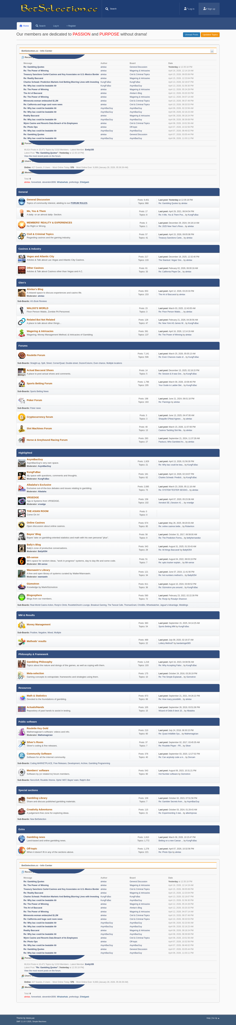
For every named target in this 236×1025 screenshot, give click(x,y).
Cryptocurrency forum (40, 417)
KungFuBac (106, 82)
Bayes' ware (73, 780)
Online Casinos (36, 522)
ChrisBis (141, 605)
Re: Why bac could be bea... (171, 465)
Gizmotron (33, 583)
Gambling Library (37, 798)
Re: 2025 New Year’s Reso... (172, 226)
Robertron (189, 526)
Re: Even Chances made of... (172, 357)
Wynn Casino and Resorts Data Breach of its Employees (51, 123)
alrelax (103, 67)
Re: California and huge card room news (43, 104)
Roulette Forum (36, 355)
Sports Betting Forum (39, 383)
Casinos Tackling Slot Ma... (171, 430)
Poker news (35, 408)
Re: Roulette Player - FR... (171, 746)
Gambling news (36, 837)
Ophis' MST (61, 780)
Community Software (39, 753)
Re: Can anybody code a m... (172, 757)
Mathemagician (45, 735)
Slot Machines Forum (39, 428)
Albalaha (42, 491)
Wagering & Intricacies (140, 71)
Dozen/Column (85, 363)
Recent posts (30, 57)
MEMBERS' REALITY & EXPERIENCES (49, 222)
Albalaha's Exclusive (39, 484)
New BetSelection (38, 819)
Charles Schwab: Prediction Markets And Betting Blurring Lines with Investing (61, 82)
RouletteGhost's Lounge (79, 605)
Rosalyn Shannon (179, 599)
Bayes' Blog (34, 534)
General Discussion (138, 67)
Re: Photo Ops (31, 127)
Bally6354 (42, 551)
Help (208, 1018)
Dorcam (191, 757)
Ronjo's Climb (60, 605)
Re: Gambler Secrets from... (171, 801)
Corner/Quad (59, 363)
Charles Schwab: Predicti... (171, 477)
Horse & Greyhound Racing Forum (47, 440)
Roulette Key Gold (37, 728)
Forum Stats (29, 143)
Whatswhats (62, 182)
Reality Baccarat (31, 116)
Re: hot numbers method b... (171, 575)
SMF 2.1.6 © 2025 (23, 1021)
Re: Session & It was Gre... (171, 374)
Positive (33, 632)
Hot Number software (168, 774)
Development (74, 763)
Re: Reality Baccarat (33, 78)
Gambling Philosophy (39, 661)
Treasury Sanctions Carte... (171, 238)
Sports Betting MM (167, 626)
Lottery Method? (166, 643)
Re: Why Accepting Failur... (171, 665)
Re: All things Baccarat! (169, 550)
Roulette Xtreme (47, 780)
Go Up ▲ (216, 1018)
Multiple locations (114, 363)
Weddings (183, 605)
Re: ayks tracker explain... (170, 562)
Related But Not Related (41, 319)
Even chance (99, 363)
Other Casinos (35, 268)
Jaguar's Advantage (169, 605)
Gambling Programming (99, 763)
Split (43, 363)
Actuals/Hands (35, 707)
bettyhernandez (194, 538)
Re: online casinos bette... (170, 526)
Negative (42, 632)
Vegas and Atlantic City (40, 256)
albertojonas (191, 813)
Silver (188, 746)
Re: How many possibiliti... (171, 699)
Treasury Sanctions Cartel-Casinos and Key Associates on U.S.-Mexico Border (61, 74)
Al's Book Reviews (38, 301)
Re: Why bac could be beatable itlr (40, 86)
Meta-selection (35, 673)
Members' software (38, 770)
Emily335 (89, 150)
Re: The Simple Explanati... (171, 677)
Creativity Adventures (39, 809)
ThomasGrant (130, 605)
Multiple (57, 632)
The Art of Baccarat (33, 93)
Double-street (72, 363)
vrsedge (42, 504)
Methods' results (36, 641)
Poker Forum (34, 400)
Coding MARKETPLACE (41, 763)
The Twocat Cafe (115, 605)
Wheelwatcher (152, 605)
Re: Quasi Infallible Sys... (170, 734)
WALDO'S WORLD (37, 308)
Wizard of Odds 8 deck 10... (171, 711)
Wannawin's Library (38, 570)
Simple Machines (39, 1021)
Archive (84, 763)
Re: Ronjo (163, 599)
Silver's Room (35, 742)
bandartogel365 (184, 643)
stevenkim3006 (49, 182)
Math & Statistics (37, 695)
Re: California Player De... (170, 271)
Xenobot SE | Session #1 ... (171, 503)
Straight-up (35, 363)
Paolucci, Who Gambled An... (172, 442)
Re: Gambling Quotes (34, 67)
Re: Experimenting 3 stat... (171, 813)
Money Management (38, 624)
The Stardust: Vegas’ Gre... (171, 260)
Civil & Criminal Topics (140, 74)
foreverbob (36, 182)
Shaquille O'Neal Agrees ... (171, 419)
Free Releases (60, 763)
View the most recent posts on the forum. (42, 156)
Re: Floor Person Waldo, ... (171, 312)
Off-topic (133, 127)
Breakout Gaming (98, 605)
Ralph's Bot (85, 780)
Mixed (50, 632)
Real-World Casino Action (41, 605)
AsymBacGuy (136, 86)
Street (49, 363)
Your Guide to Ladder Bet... (171, 385)
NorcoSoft (34, 780)
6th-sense (32, 557)
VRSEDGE (33, 497)
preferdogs (74, 182)
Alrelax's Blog (136, 93)
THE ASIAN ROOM (37, 511)
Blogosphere (34, 595)
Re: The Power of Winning (36, 71)
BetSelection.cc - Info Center (37, 51)
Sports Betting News (39, 391)
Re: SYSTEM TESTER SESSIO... (174, 490)
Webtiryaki (30, 1018)
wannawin (43, 577)
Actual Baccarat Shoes (40, 370)
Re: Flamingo (165, 402)
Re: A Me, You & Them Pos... (172, 215)
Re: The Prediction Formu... (171, 538)
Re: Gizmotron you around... (171, 587)
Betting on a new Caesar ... (171, 840)
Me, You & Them (36, 211)
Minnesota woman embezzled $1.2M (41, 101)
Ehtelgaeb (84, 182)
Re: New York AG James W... (172, 323)
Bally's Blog (34, 544)
